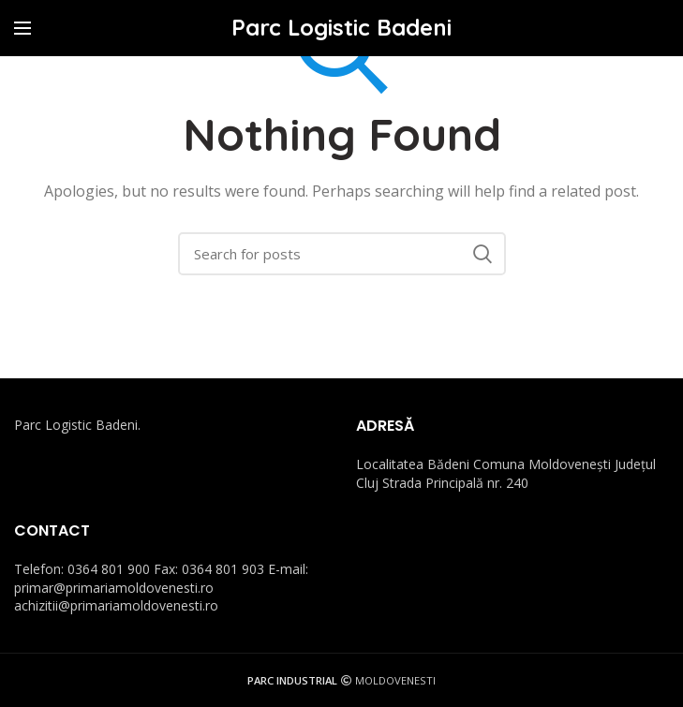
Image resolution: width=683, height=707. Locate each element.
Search (482, 253)
